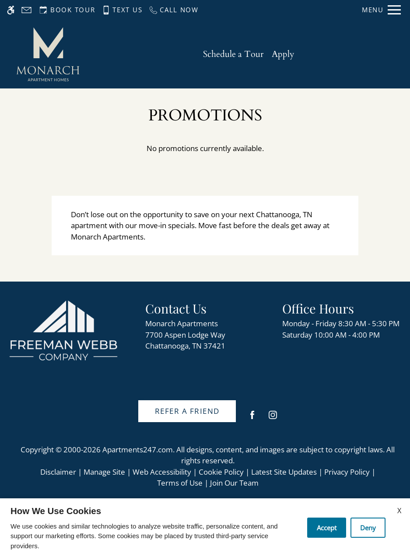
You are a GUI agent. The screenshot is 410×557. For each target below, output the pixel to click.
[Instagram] (272, 418)
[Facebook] (252, 418)
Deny (368, 527)
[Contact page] (26, 10)
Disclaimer (58, 472)
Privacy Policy (347, 472)
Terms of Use (180, 483)
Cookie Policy (221, 472)
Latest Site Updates (284, 472)
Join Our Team (234, 483)
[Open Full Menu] (381, 10)
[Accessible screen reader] (10, 10)
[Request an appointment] (66, 10)
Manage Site (104, 472)
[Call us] (173, 10)
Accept (326, 527)
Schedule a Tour (233, 54)
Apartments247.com (137, 449)
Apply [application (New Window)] (283, 54)
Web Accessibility (162, 472)
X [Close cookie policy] (399, 510)
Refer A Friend (187, 411)
